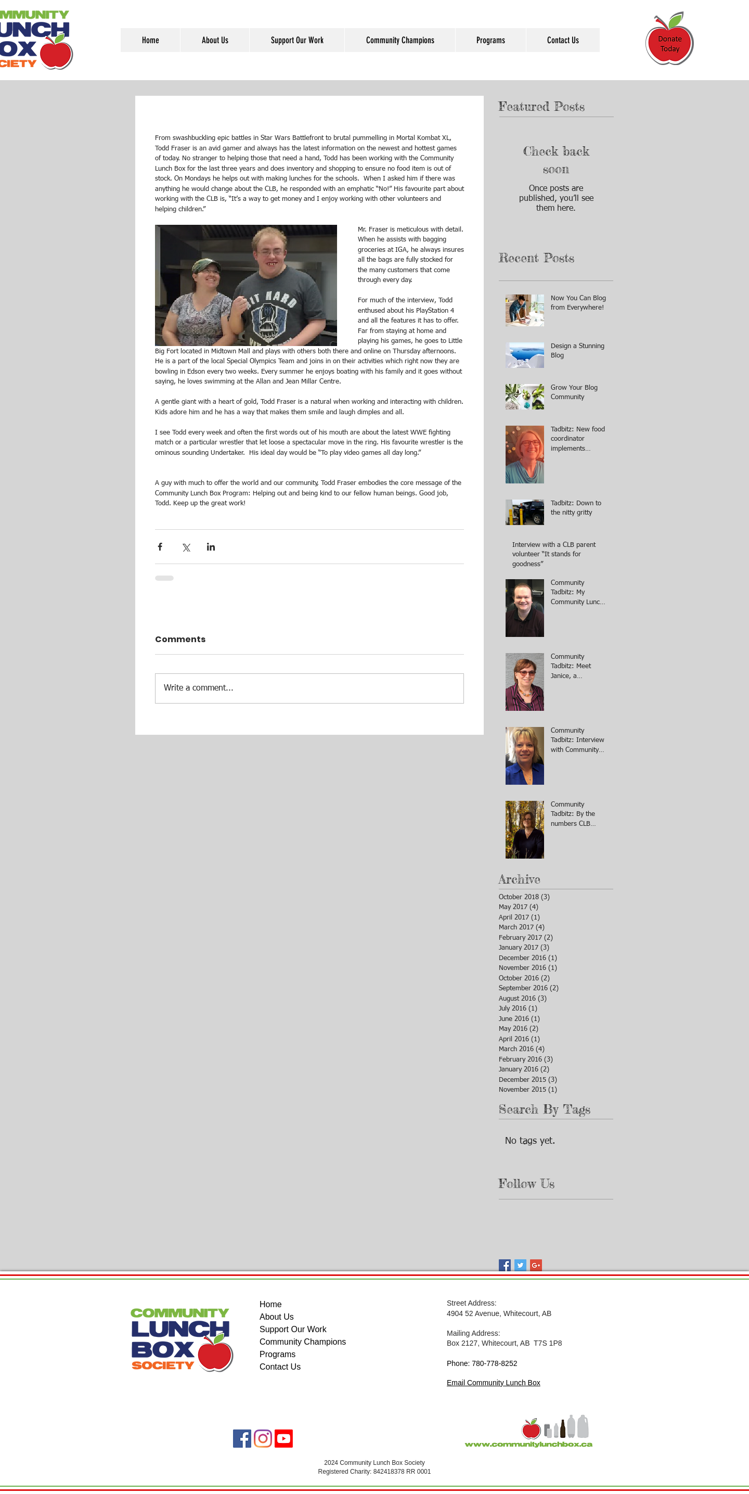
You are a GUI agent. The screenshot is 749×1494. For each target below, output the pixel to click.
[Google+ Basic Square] (536, 1265)
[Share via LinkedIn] (211, 547)
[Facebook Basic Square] (505, 1265)
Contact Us (280, 1366)
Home (271, 1304)
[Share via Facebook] (160, 547)
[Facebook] (242, 1438)
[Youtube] (284, 1438)
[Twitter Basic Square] (520, 1265)
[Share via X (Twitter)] (185, 547)
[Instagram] (263, 1438)
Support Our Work (293, 1329)
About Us (277, 1316)
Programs (277, 1354)
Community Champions (303, 1341)
